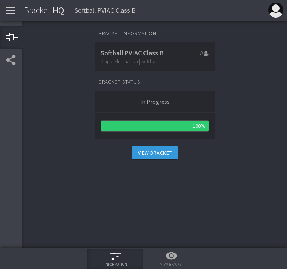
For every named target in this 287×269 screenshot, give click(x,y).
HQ (44, 10)
